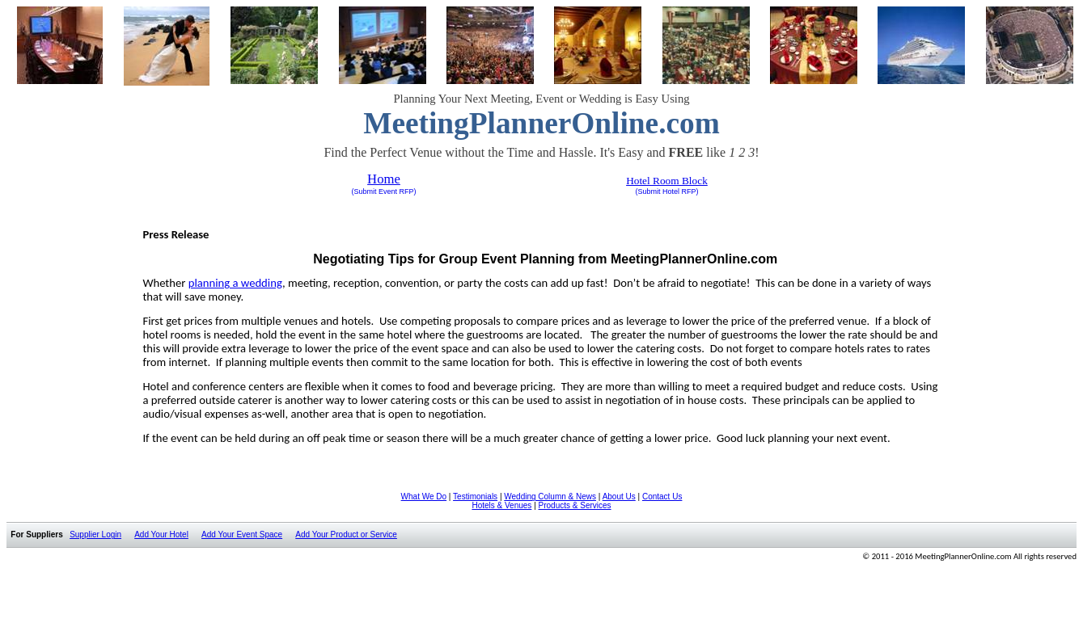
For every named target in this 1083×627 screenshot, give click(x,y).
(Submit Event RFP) (383, 191)
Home (383, 179)
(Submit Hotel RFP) (666, 191)
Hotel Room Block (667, 181)
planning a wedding (235, 283)
